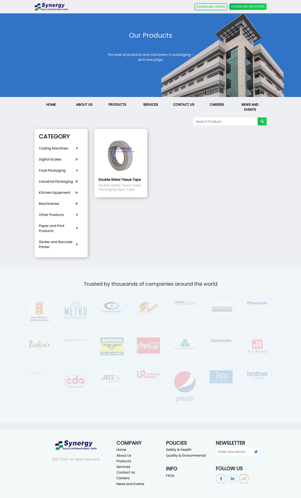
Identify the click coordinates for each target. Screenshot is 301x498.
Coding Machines (53, 148)
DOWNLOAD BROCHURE (248, 6)
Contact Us (183, 104)
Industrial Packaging (56, 181)
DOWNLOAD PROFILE (211, 7)
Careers (217, 104)
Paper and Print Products (51, 228)
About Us (84, 104)
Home (51, 104)
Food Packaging (52, 170)
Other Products (51, 214)
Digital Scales (50, 159)
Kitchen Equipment (54, 192)
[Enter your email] (234, 452)
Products (117, 104)
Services (150, 104)
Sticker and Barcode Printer (56, 244)
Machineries (49, 203)
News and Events (249, 107)
